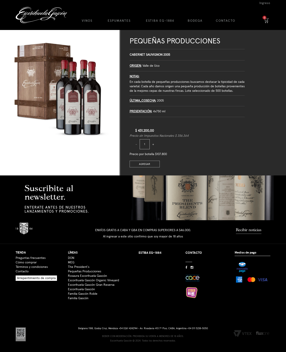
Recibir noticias (248, 230)
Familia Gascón (78, 298)
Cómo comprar (26, 262)
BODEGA (195, 20)
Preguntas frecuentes (31, 258)
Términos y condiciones (32, 267)
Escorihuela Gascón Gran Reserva (91, 284)
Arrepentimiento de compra (36, 278)
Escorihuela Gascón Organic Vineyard (93, 280)
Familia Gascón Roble (82, 293)
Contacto (22, 271)
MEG (71, 262)
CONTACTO (225, 20)
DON (71, 258)
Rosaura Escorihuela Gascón (87, 275)
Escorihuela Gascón (81, 289)
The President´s (78, 267)
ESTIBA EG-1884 (160, 20)
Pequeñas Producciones (175, 41)
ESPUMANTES (119, 20)
